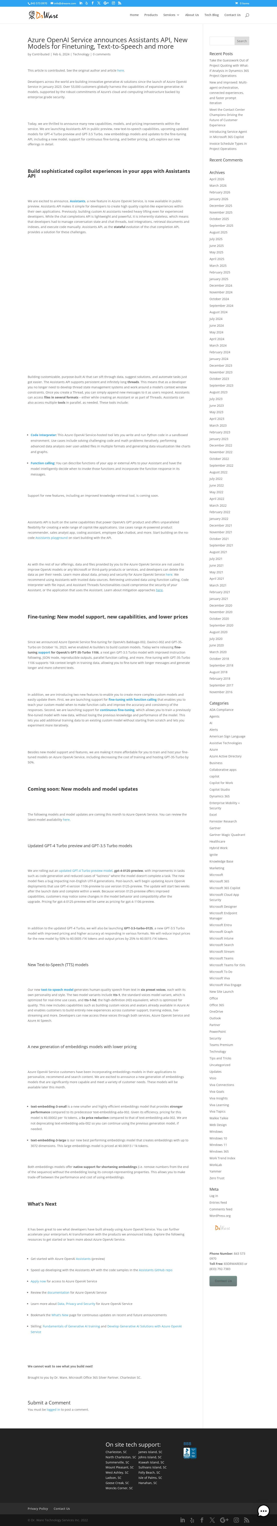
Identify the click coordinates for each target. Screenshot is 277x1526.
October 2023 (219, 379)
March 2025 (218, 265)
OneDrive (216, 1011)
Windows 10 (218, 1138)
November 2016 (220, 692)
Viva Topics (217, 1111)
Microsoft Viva (219, 978)
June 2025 (216, 246)
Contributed (41, 54)
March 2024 (218, 345)
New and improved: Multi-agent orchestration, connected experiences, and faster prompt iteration (228, 92)
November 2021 (220, 532)
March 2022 (218, 505)
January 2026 (218, 199)
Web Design (218, 1125)
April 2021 (216, 579)
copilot (214, 776)
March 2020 (218, 652)
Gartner (215, 828)
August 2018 (218, 672)
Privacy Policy (38, 1509)
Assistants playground (51, 538)
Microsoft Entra (220, 925)
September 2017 (221, 685)
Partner (214, 1025)
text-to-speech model (57, 990)
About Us (192, 15)
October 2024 (219, 299)
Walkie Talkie (218, 1118)
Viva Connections (221, 1085)
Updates (215, 1072)
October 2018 (219, 659)
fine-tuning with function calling (133, 699)
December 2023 (220, 365)
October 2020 (219, 619)
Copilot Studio (219, 789)
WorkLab (215, 1165)
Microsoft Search (221, 945)
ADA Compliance (221, 710)
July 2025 (215, 239)
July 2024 (215, 319)
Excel (213, 815)
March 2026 (218, 185)
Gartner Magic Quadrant (227, 835)
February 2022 (219, 512)
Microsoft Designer (223, 906)
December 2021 (220, 525)
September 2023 (221, 385)
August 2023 (218, 392)
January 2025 (218, 279)
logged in (53, 1409)
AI (210, 723)
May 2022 (216, 492)
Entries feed (218, 1202)
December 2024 (220, 285)
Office (213, 998)
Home (134, 15)
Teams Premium (221, 1045)
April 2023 (216, 419)
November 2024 (220, 292)
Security (215, 1038)
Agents (214, 716)
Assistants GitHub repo (155, 1270)
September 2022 (221, 465)
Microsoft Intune (221, 938)
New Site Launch (221, 991)
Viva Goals (216, 1091)
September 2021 (221, 545)
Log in (213, 1196)
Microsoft (216, 875)
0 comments (102, 54)
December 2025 (220, 206)
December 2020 (220, 605)
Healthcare (217, 841)
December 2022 (220, 445)
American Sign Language (227, 736)
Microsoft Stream (221, 951)
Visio (212, 1078)
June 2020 (216, 645)
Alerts (213, 730)
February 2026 (219, 192)
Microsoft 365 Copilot (224, 888)
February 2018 (219, 678)
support (44, 652)
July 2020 (215, 639)
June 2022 (216, 485)
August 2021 (218, 552)
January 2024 (218, 359)
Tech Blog (212, 15)
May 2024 (216, 332)
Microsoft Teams (221, 958)
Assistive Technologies (225, 743)
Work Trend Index (222, 1158)
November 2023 (220, 372)
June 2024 (216, 325)
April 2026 (216, 179)
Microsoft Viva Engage (225, 985)
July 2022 (215, 479)
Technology (81, 54)
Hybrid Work (218, 848)
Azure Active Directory (225, 756)
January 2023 (218, 439)
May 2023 (216, 412)
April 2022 (216, 499)
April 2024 (216, 339)
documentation (58, 1292)
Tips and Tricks (220, 1058)
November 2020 (220, 612)
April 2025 (216, 259)
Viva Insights (218, 1098)
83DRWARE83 (233, 1264)
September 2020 (221, 625)
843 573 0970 (39, 3)
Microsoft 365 (219, 881)
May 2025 (216, 252)
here (120, 70)
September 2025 (221, 225)
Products (151, 15)
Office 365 (216, 1005)
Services (169, 15)
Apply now (38, 1281)
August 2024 (218, 312)
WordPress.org (220, 1216)
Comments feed (220, 1209)
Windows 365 (219, 1151)
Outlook (215, 1018)
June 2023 (216, 405)
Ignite (213, 855)
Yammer (215, 1171)
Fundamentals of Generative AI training (71, 1326)
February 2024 (219, 352)
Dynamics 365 (219, 796)
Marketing (216, 868)
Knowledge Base (221, 861)
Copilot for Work (221, 783)
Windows (216, 1131)
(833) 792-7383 (219, 1269)
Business (215, 763)
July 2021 (215, 559)
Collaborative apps (223, 770)
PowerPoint (217, 1032)
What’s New (60, 1315)
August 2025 (218, 232)
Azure (213, 749)
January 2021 (218, 599)
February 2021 (219, 592)
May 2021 (216, 572)
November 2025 (220, 212)
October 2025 (219, 219)
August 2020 (218, 632)
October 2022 (219, 459)
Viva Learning (219, 1105)
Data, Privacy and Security (76, 1304)
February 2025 (219, 272)
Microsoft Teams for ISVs (227, 965)
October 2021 (219, 539)
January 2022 (218, 519)
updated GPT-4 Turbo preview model (86, 871)
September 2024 (221, 306)
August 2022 (218, 472)
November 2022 (220, 452)
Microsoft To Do (220, 972)
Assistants (77, 201)
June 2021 (216, 565)
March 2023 (218, 425)
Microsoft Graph (221, 932)
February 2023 (219, 432)
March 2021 (218, 585)
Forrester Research (223, 821)
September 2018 (221, 665)
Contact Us (232, 15)
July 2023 (215, 399)
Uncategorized (219, 1065)
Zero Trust (216, 1178)
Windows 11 (218, 1145)
